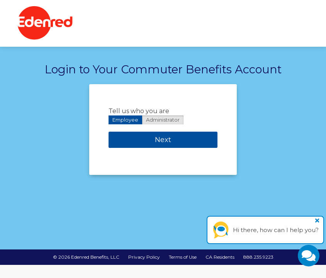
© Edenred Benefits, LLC (86, 257)
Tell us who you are (139, 111)
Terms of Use (183, 257)
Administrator (163, 120)
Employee (125, 120)
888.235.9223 (258, 257)
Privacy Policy (144, 257)
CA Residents (219, 257)
